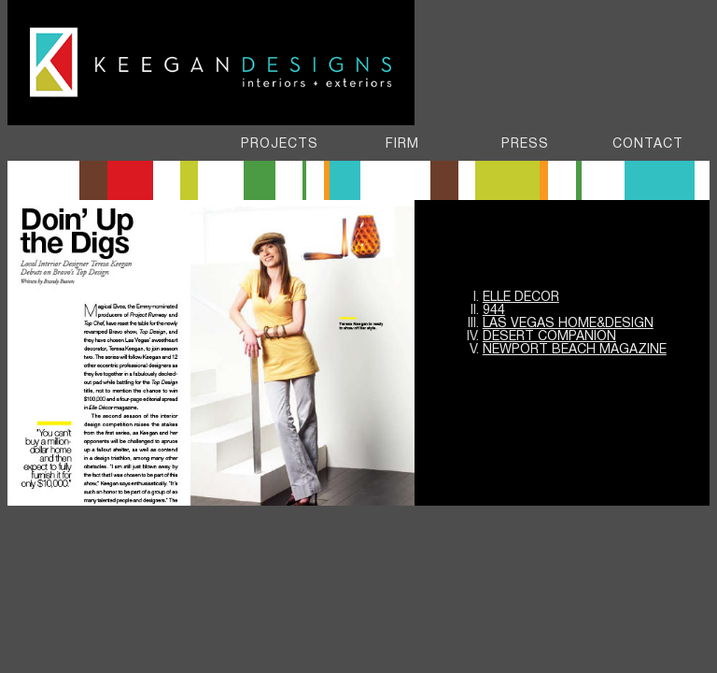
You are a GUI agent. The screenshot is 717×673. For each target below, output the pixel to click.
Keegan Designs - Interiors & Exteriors (211, 64)
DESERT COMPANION (549, 337)
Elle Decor (521, 298)
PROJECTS (279, 144)
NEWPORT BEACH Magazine (575, 350)
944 (494, 311)
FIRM (402, 144)
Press (525, 144)
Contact (647, 144)
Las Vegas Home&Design (568, 324)
